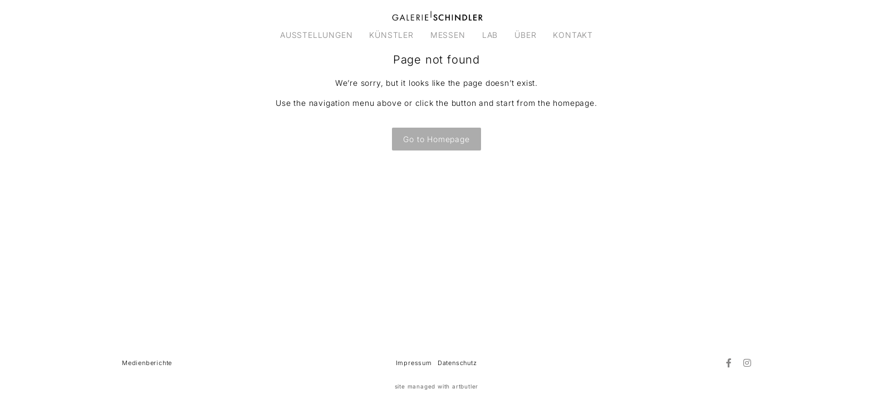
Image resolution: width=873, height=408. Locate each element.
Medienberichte (147, 363)
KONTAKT (573, 35)
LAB (490, 35)
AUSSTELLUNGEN (316, 35)
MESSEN (447, 35)
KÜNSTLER (391, 35)
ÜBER (525, 35)
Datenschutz (457, 363)
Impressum (414, 363)
